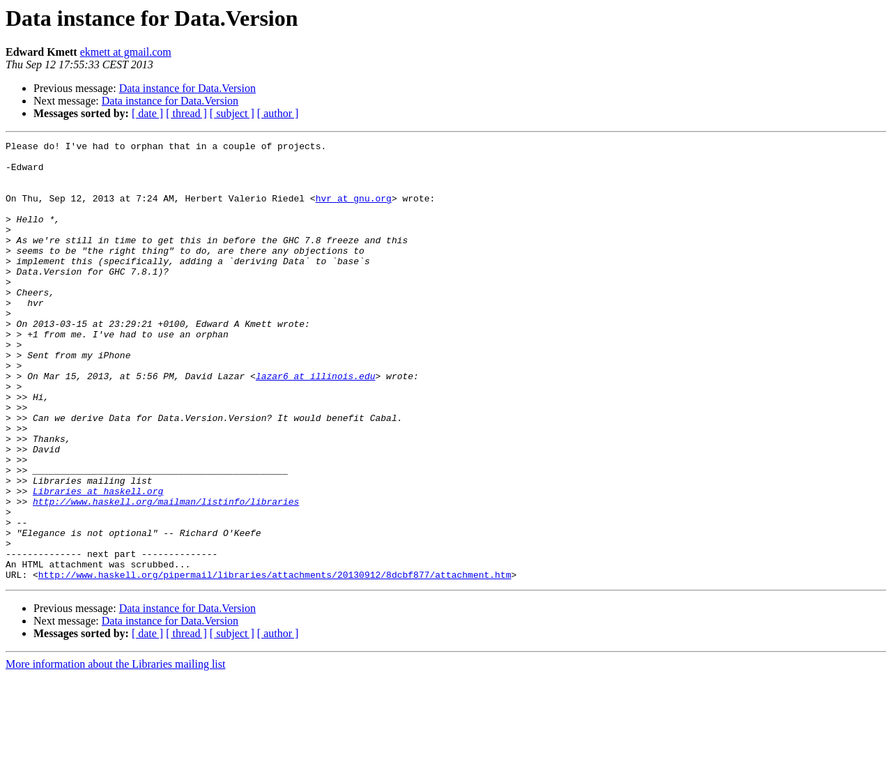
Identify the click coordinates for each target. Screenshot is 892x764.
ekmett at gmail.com (125, 52)
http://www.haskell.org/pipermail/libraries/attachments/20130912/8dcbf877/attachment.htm (275, 662)
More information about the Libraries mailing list (115, 752)
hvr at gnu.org (354, 210)
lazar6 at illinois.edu (316, 424)
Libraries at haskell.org (98, 562)
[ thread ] (186, 113)
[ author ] (278, 113)
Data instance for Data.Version (187, 88)
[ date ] (147, 113)
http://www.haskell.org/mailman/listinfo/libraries (166, 574)
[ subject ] (232, 113)
